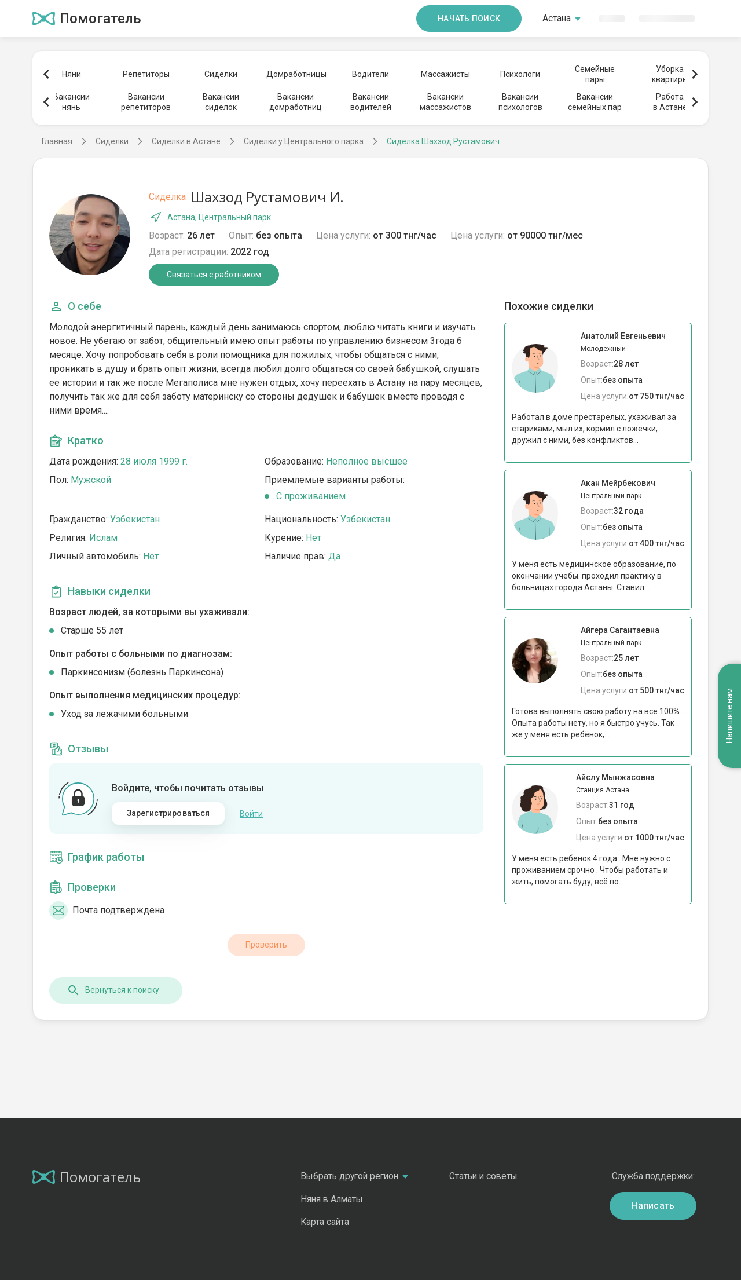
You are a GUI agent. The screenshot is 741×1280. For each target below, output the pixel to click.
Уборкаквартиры (670, 74)
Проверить (266, 944)
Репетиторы (146, 74)
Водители (370, 74)
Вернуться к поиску (113, 990)
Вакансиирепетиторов (146, 102)
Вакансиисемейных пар (595, 102)
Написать (653, 1205)
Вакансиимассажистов (445, 102)
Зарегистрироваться (168, 813)
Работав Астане (670, 102)
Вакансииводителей (370, 102)
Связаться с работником (214, 274)
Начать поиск (469, 18)
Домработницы (295, 74)
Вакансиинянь (71, 102)
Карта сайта (324, 1221)
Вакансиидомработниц (295, 102)
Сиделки (220, 74)
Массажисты (445, 74)
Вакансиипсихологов (520, 102)
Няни (71, 74)
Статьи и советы (483, 1176)
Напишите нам (729, 716)
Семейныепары (595, 74)
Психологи (520, 74)
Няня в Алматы (331, 1199)
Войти (251, 813)
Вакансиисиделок (221, 102)
